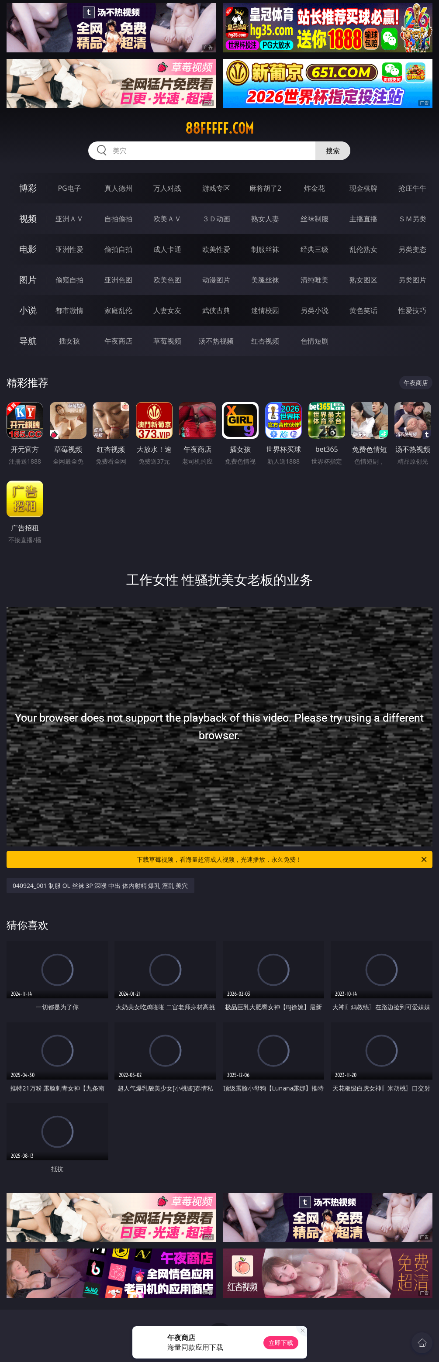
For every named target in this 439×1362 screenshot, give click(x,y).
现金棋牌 (363, 188)
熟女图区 (363, 280)
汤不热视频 (216, 341)
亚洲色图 (118, 280)
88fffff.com (219, 128)
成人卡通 (167, 249)
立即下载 (281, 1342)
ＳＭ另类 (412, 219)
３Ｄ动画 (216, 219)
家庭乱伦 (118, 310)
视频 (28, 218)
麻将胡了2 (265, 188)
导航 (28, 341)
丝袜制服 (314, 219)
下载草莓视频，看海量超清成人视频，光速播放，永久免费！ (282, 859)
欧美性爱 (216, 249)
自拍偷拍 (118, 219)
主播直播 (363, 219)
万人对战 (167, 188)
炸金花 (314, 188)
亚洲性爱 (69, 249)
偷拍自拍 (118, 249)
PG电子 (69, 188)
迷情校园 (265, 310)
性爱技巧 (412, 310)
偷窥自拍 (69, 280)
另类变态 (412, 249)
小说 (28, 310)
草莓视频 (167, 341)
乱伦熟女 (363, 249)
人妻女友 (167, 310)
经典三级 (314, 249)
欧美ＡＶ (167, 219)
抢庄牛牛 (412, 188)
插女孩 (69, 341)
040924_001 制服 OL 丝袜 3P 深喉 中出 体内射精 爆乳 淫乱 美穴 (100, 885)
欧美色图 (167, 280)
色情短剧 (314, 341)
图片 (28, 279)
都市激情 (69, 310)
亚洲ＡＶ (69, 219)
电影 (28, 249)
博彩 (28, 188)
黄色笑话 (363, 310)
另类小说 (314, 310)
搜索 (333, 150)
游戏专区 (216, 188)
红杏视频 (265, 341)
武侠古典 (216, 310)
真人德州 (118, 188)
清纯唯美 (314, 280)
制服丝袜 (265, 249)
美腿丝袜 (265, 280)
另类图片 (412, 280)
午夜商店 (118, 341)
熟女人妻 (265, 219)
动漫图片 (216, 280)
